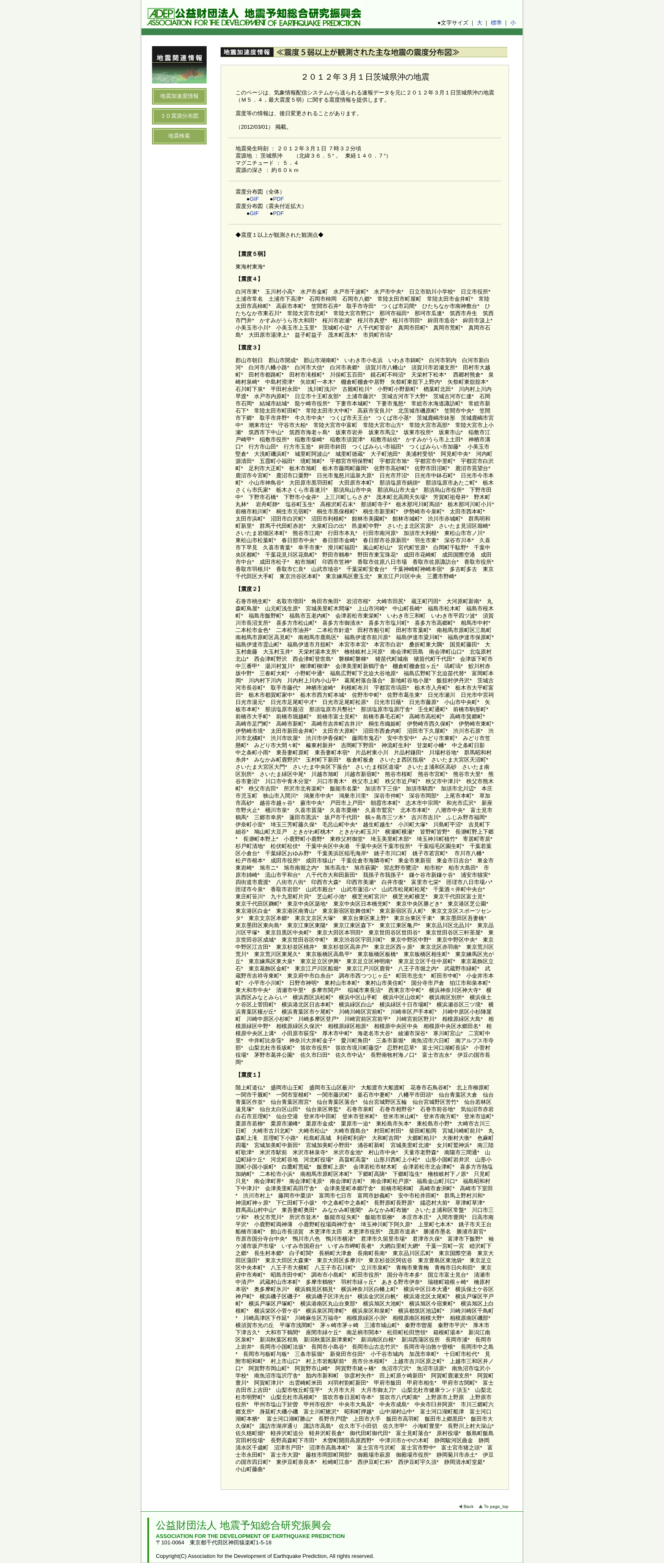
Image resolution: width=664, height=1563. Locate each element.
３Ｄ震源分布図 (179, 116)
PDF (278, 199)
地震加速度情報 (179, 96)
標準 (496, 22)
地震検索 (179, 136)
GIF (254, 199)
